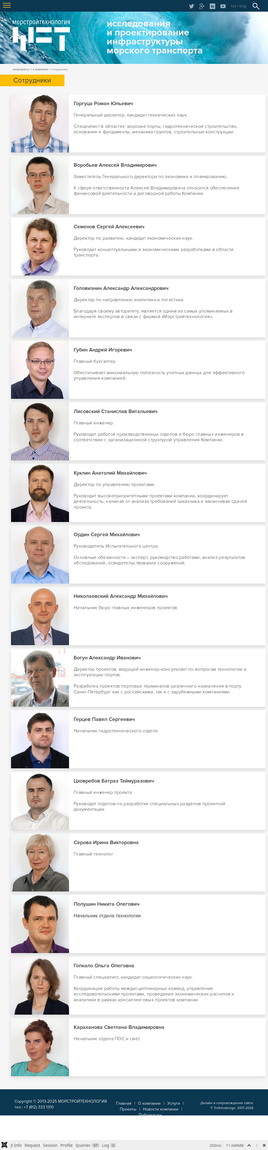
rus (233, 5)
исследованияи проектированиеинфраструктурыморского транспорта (155, 37)
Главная (123, 1103)
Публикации (150, 1115)
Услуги (173, 1103)
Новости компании (160, 1109)
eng (242, 5)
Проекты (128, 1109)
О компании (149, 1103)
